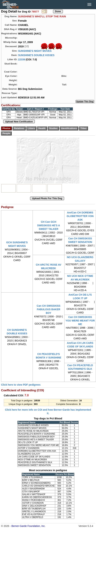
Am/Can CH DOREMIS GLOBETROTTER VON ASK (80, 216)
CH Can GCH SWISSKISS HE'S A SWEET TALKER (48, 225)
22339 (21, 59)
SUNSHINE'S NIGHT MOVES (35, 50)
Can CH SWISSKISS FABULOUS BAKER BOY (48, 309)
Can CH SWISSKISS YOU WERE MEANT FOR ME (80, 321)
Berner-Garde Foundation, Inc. (28, 526)
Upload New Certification (19, 121)
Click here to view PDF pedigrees (20, 384)
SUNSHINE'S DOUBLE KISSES (36, 55)
